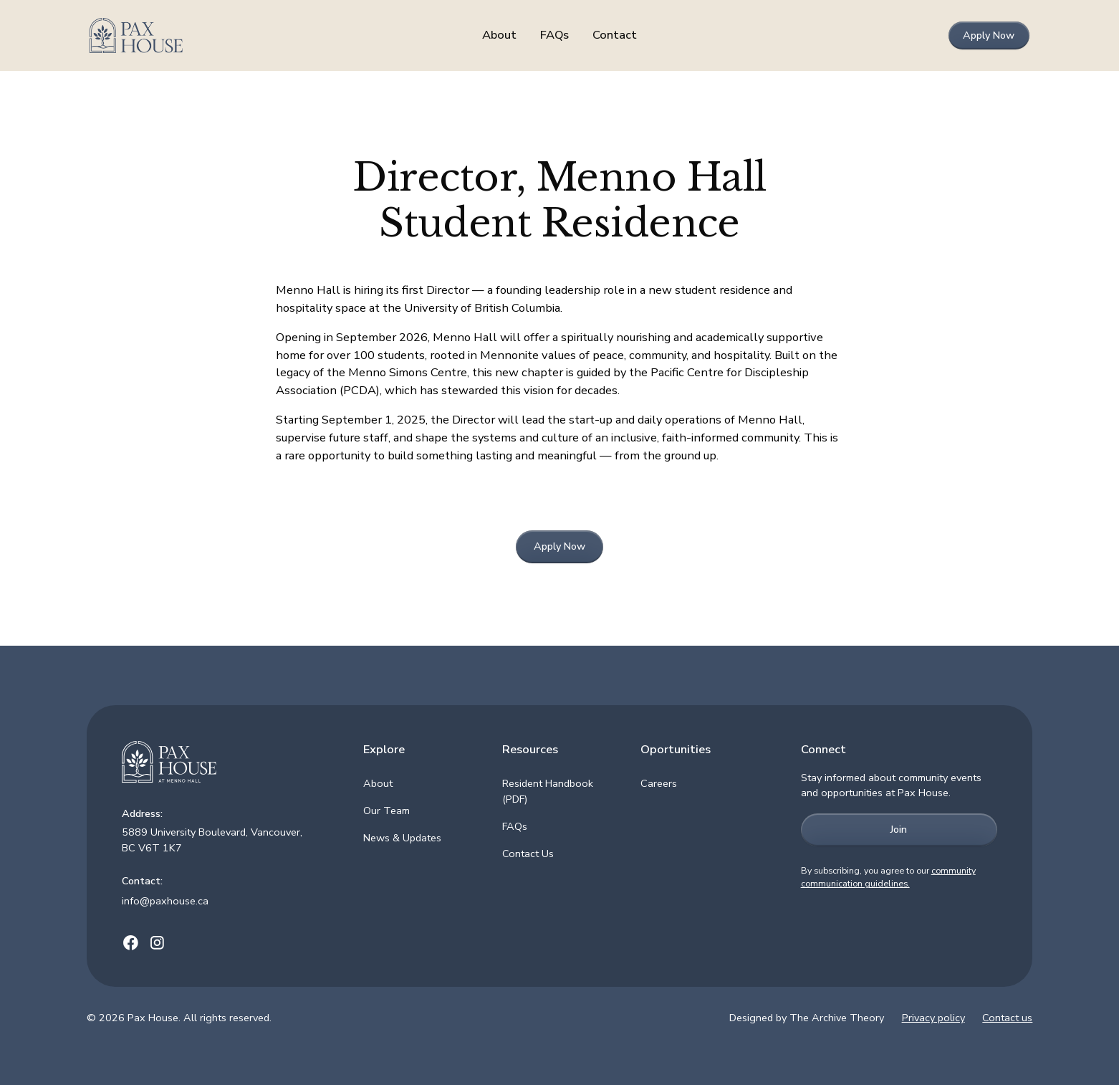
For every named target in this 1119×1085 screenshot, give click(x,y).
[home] (188, 36)
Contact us (1007, 1017)
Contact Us (528, 853)
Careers (658, 783)
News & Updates (402, 838)
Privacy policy (933, 1017)
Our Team (386, 810)
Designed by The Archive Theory (806, 1017)
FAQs (554, 35)
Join (898, 829)
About (499, 35)
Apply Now (988, 35)
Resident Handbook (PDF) (547, 791)
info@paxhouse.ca (165, 901)
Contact (614, 35)
